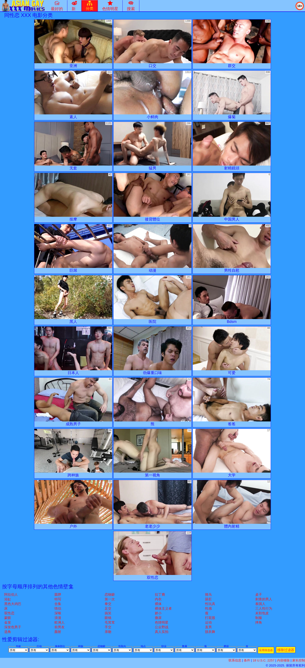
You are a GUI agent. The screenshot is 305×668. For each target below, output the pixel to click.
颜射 (57, 632)
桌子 (258, 594)
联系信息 (235, 660)
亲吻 (108, 632)
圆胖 (57, 594)
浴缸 (7, 599)
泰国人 (260, 604)
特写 (57, 599)
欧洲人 (59, 622)
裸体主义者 (163, 608)
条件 (247, 660)
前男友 (59, 627)
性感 (208, 608)
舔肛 (208, 599)
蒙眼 (7, 618)
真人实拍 (161, 632)
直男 (208, 627)
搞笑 (108, 613)
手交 (108, 627)
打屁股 (210, 618)
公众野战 (161, 627)
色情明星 (161, 622)
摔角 (258, 622)
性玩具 (210, 604)
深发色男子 (12, 627)
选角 (7, 632)
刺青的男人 (263, 599)
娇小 (158, 613)
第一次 (110, 599)
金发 (7, 622)
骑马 (208, 594)
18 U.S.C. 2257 (263, 660)
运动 (208, 622)
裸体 (158, 604)
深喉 (57, 613)
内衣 (158, 599)
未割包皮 (262, 613)
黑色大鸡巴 (12, 604)
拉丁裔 (160, 594)
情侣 (57, 608)
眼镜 (108, 618)
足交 (108, 608)
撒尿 (158, 618)
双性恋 (9, 613)
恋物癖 (110, 594)
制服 (258, 618)
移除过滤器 (285, 650)
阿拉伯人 (11, 594)
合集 (57, 604)
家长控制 (298, 660)
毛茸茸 (110, 622)
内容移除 (283, 660)
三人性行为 (263, 608)
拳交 (108, 604)
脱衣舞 (210, 632)
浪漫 (57, 618)
